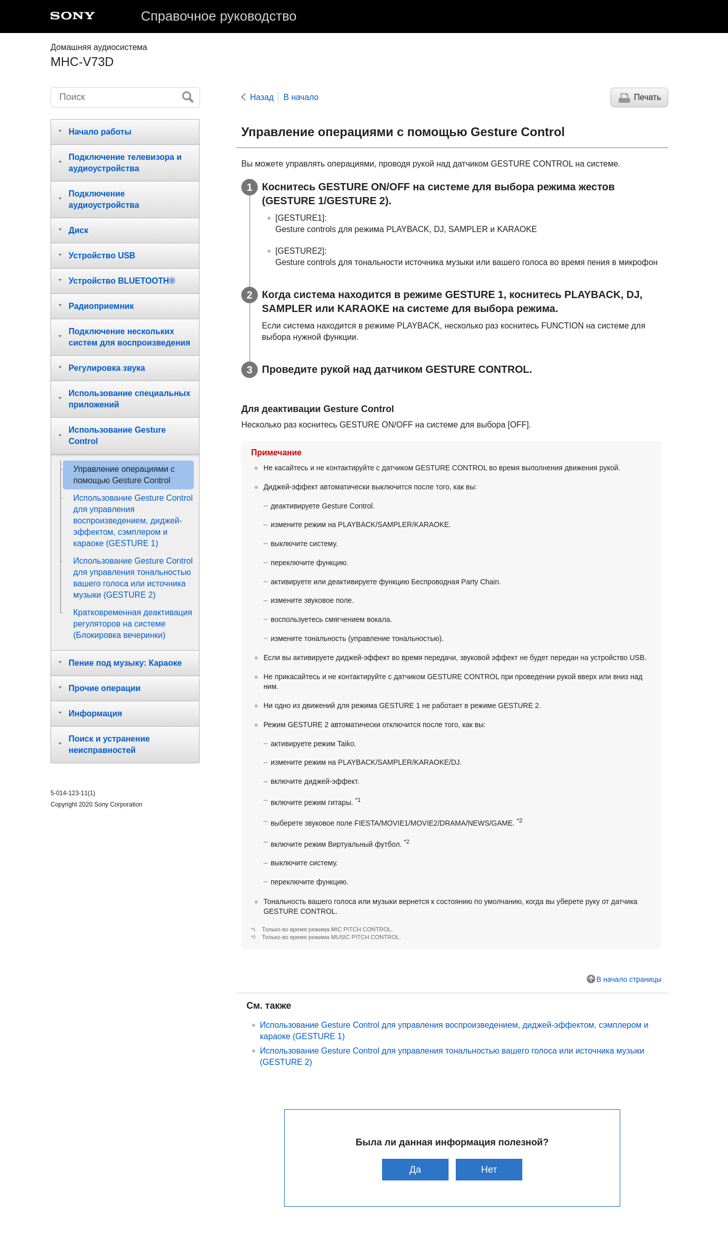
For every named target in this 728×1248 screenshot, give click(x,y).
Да (415, 1169)
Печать (647, 97)
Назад (262, 97)
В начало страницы (629, 979)
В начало (301, 97)
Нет (489, 1169)
